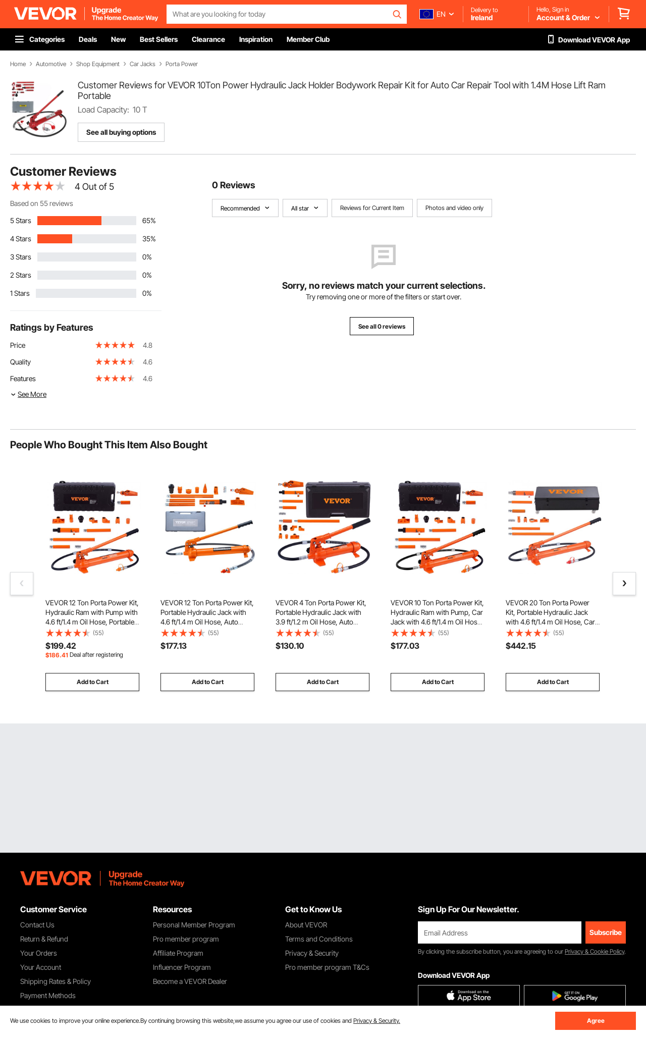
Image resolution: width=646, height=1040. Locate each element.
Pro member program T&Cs (327, 967)
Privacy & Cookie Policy (594, 951)
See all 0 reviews (381, 326)
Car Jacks (142, 64)
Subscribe (605, 932)
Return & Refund (44, 938)
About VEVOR (306, 924)
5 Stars (20, 220)
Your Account (40, 967)
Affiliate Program (178, 953)
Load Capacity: (103, 110)
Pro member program (186, 938)
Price (17, 345)
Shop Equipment (98, 64)
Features (23, 378)
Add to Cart (93, 682)
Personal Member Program (194, 924)
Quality (20, 361)
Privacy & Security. (376, 1020)
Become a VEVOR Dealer (190, 981)
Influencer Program (182, 967)
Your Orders (38, 953)
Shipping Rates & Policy (55, 981)
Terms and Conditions (319, 938)
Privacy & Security (312, 953)
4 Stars (20, 238)
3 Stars (20, 256)
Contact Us (37, 924)
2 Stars (20, 275)
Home (18, 64)
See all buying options (121, 132)
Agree (596, 1020)
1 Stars (20, 293)
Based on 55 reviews (41, 203)
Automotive (51, 64)
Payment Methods (48, 995)
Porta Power (182, 64)
